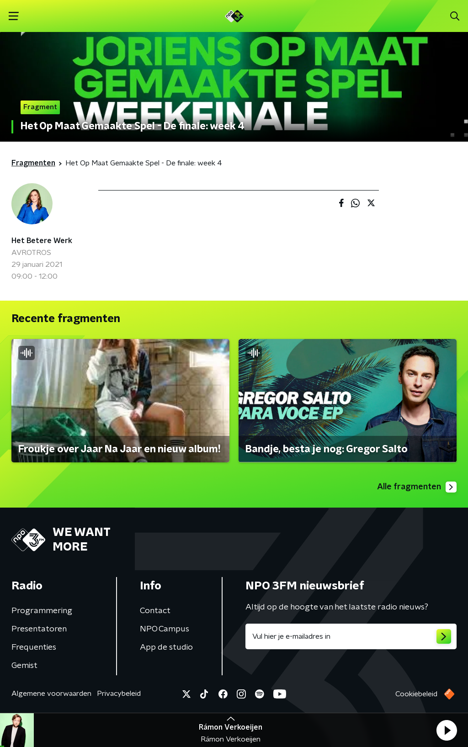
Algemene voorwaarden (51, 693)
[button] (446, 730)
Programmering (41, 611)
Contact (155, 611)
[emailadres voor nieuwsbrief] (351, 636)
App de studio (166, 647)
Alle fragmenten (417, 487)
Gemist (24, 666)
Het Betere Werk (41, 240)
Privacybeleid (119, 693)
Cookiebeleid (416, 694)
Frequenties (33, 647)
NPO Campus (164, 629)
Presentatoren (39, 629)
